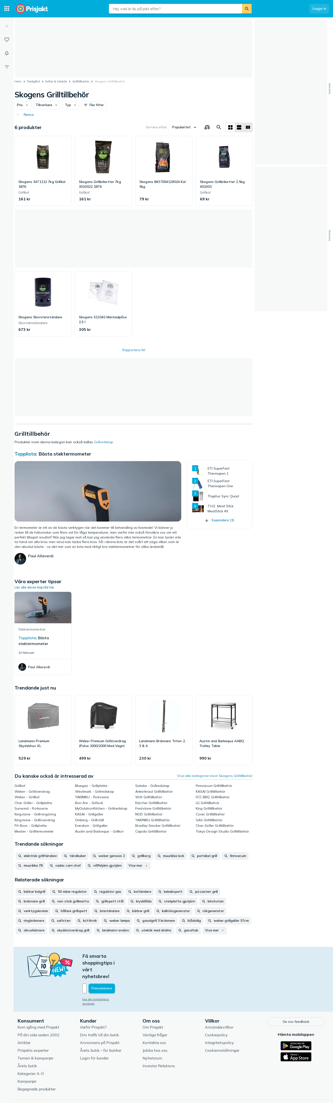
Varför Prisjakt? (93, 1006)
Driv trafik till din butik (99, 1014)
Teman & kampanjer (35, 1037)
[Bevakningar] (7, 53)
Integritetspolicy (219, 1021)
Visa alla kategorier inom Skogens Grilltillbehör (215, 776)
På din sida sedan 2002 (38, 1014)
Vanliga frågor (155, 1014)
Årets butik (27, 1045)
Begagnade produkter (36, 1068)
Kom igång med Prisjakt (38, 1006)
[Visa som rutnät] (230, 127)
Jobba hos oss (155, 1029)
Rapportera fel (133, 350)
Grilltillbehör (80, 81)
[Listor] (7, 39)
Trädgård (33, 81)
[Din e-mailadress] (114, 968)
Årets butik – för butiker (100, 1029)
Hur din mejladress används (102, 979)
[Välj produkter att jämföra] (207, 127)
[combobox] (175, 9)
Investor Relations (159, 1045)
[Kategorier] (7, 8)
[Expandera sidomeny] (7, 26)
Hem (18, 81)
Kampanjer (27, 1060)
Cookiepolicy (216, 1014)
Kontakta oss (154, 1021)
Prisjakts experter (33, 1029)
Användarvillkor (219, 1006)
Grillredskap (103, 442)
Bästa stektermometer (64, 454)
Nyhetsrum (152, 1037)
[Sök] (247, 9)
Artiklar (23, 1021)
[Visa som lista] (239, 127)
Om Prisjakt (153, 1006)
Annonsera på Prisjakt (100, 1021)
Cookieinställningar (222, 1029)
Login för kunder (94, 1037)
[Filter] (7, 67)
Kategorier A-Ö (30, 1052)
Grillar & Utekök (56, 81)
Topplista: (26, 454)
